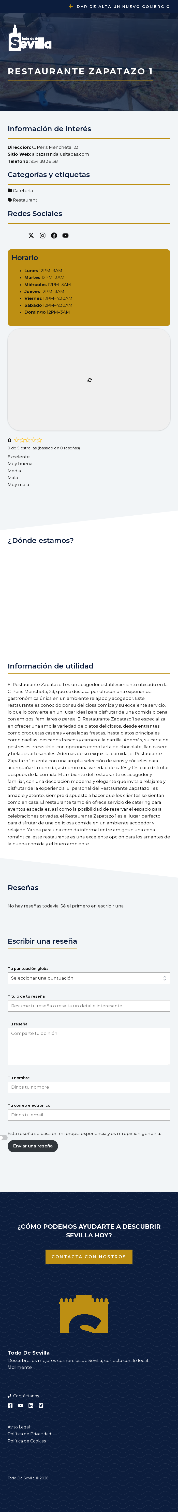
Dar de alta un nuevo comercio (123, 6)
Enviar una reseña (33, 1145)
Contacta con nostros (89, 1256)
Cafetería (23, 190)
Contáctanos (26, 1396)
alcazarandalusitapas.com (60, 154)
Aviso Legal (19, 1427)
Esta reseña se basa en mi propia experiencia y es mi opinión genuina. (84, 1133)
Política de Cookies (27, 1441)
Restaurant (25, 200)
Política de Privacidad (29, 1433)
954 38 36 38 (44, 161)
